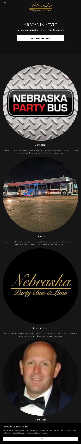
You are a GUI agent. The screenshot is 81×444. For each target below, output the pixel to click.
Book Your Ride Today (40, 38)
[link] (41, 3)
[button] (8, 3)
